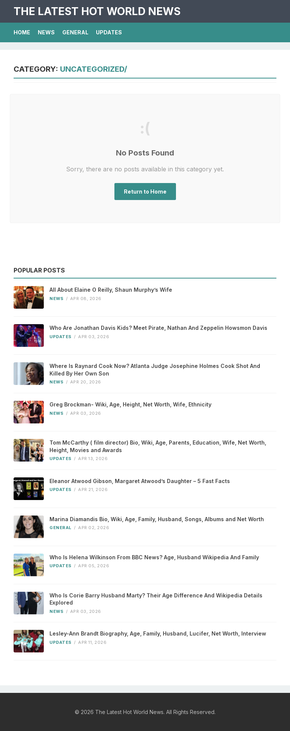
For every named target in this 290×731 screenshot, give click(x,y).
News (46, 32)
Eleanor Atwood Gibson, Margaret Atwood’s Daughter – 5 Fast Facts (139, 481)
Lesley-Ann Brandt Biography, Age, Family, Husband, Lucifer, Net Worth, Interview (157, 633)
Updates (109, 32)
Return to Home (145, 191)
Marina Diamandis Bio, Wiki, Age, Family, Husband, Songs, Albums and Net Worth (156, 519)
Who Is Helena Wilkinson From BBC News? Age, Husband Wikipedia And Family (154, 557)
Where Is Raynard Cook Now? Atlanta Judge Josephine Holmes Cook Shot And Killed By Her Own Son (154, 370)
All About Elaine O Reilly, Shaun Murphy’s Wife (110, 289)
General (75, 32)
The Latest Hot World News (97, 11)
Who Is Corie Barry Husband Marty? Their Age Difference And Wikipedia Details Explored (155, 599)
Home (22, 32)
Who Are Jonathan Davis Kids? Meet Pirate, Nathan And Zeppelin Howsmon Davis (158, 328)
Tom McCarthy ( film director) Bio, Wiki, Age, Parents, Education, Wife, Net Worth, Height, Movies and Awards (157, 446)
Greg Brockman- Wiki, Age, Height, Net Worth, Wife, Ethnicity (130, 404)
